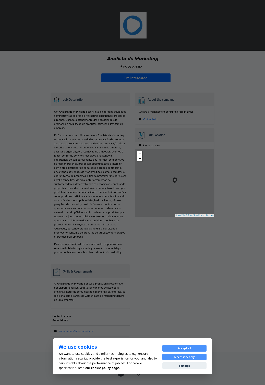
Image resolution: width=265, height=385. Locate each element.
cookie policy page (105, 368)
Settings (184, 366)
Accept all (184, 348)
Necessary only (184, 357)
